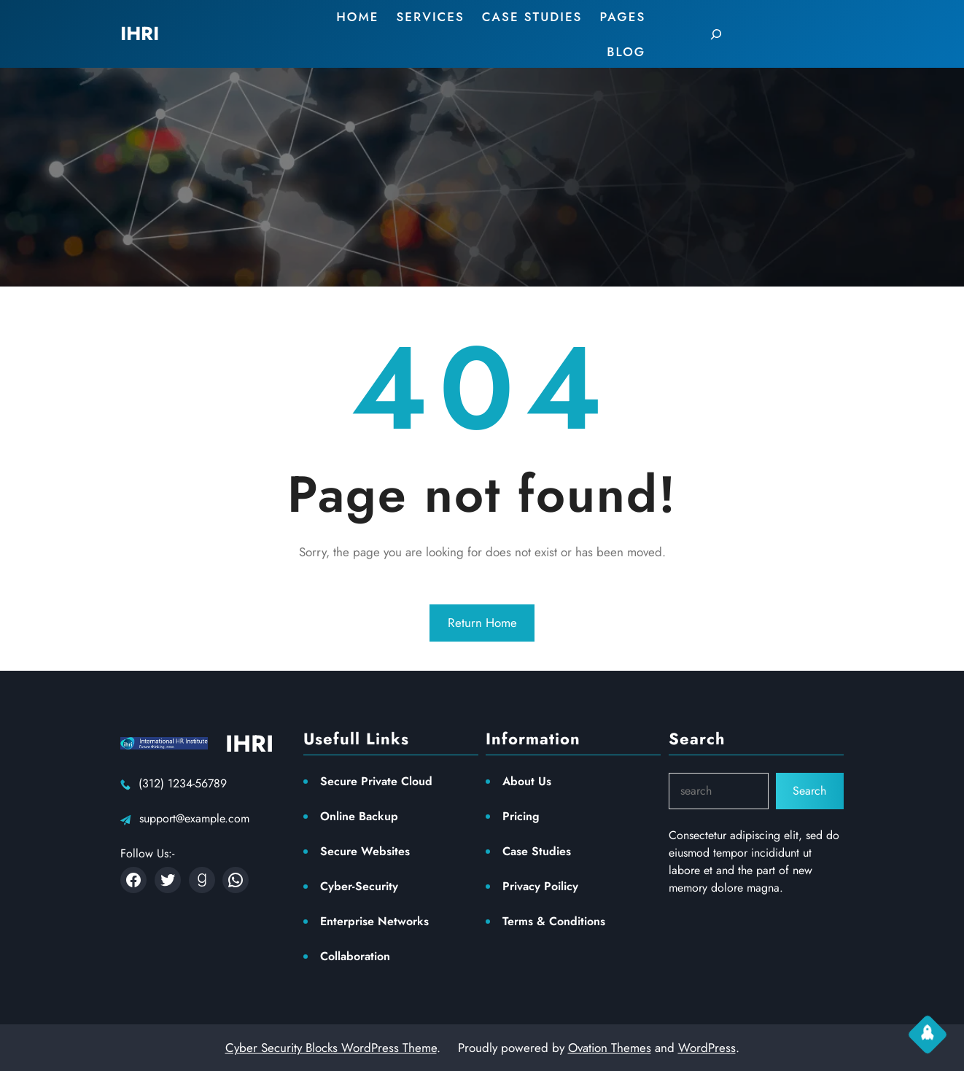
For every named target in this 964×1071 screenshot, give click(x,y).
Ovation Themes (609, 1047)
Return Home (482, 622)
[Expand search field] (716, 34)
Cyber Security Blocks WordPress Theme (331, 1047)
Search (809, 790)
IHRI (249, 743)
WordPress (707, 1047)
